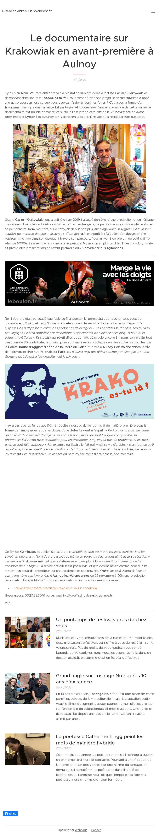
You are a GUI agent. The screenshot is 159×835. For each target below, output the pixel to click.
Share (10, 813)
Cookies (96, 830)
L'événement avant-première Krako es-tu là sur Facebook (55, 588)
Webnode (81, 830)
